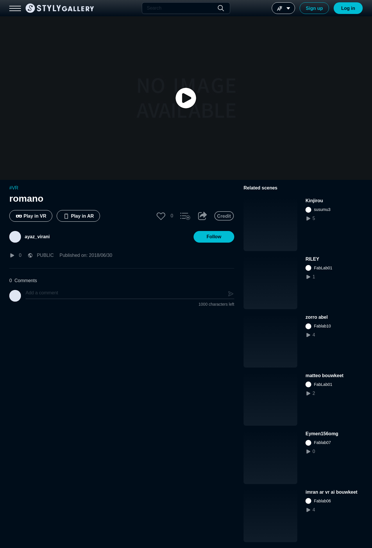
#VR (13, 187)
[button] (161, 216)
